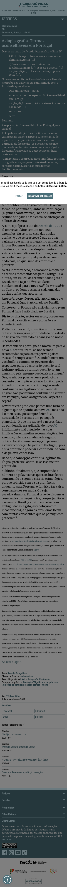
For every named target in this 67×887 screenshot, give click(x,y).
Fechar (19, 196)
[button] (7, 879)
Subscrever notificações (40, 196)
